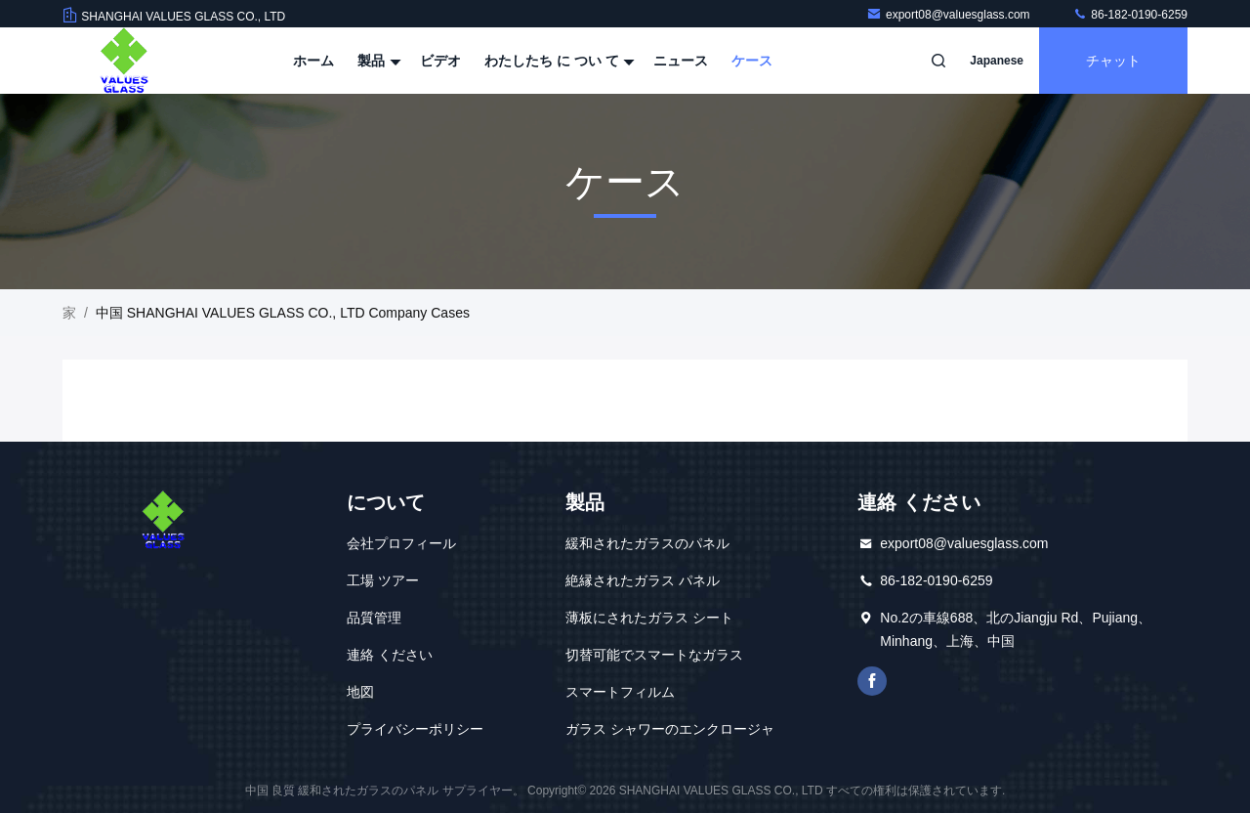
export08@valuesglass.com (949, 14)
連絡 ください (390, 655)
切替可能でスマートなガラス (654, 655)
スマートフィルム (620, 692)
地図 (360, 692)
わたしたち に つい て (557, 60)
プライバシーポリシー (415, 729)
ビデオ (440, 60)
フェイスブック (872, 681)
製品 (376, 60)
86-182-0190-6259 (1130, 14)
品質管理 (374, 617)
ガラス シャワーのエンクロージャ (669, 729)
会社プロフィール (401, 543)
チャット (1113, 60)
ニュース (680, 60)
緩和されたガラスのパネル (647, 543)
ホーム (313, 60)
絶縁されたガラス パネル (642, 580)
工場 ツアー (383, 580)
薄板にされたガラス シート (649, 617)
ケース (751, 60)
